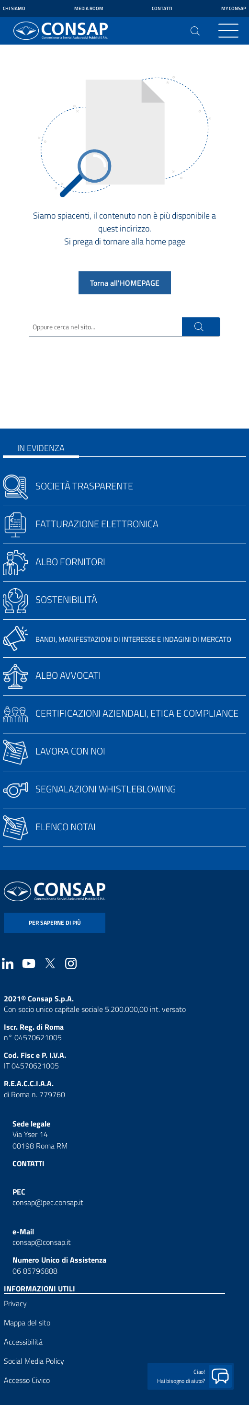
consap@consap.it (41, 1242)
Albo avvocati (68, 675)
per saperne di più (55, 922)
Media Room (88, 8)
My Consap (233, 8)
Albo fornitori (70, 561)
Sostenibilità (66, 599)
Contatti (162, 8)
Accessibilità (23, 1341)
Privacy (15, 1303)
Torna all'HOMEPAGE (124, 283)
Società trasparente (84, 485)
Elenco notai (65, 826)
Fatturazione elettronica (96, 523)
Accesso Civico (27, 1380)
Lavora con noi (70, 750)
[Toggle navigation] (228, 31)
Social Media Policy (34, 1361)
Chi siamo (14, 8)
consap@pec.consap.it (47, 1202)
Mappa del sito (27, 1322)
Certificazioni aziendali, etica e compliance (136, 713)
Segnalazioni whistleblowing (105, 788)
